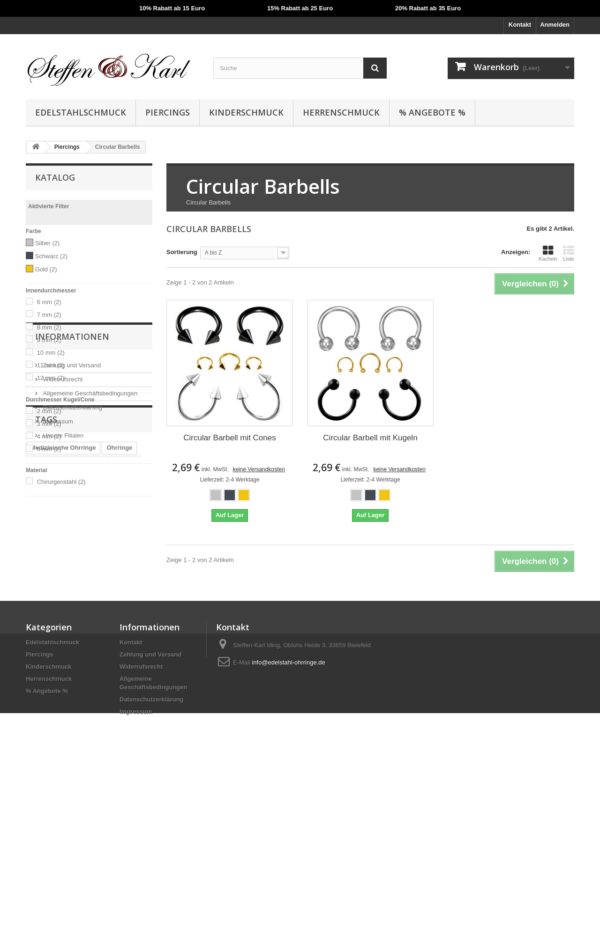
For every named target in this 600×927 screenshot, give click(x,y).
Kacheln (548, 253)
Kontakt (520, 24)
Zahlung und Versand (71, 549)
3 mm (49, 423)
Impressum (57, 605)
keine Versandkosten (258, 469)
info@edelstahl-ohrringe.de (288, 818)
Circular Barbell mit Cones (229, 437)
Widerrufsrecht (61, 563)
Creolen (124, 697)
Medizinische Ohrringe (63, 683)
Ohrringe (119, 683)
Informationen (72, 524)
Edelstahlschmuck (80, 112)
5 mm (49, 449)
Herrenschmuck (341, 112)
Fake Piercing (92, 711)
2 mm (49, 411)
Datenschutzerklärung (71, 591)
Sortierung (181, 251)
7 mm (49, 314)
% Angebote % (432, 112)
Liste (568, 253)
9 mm (49, 339)
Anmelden (555, 24)
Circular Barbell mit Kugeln (370, 437)
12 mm (51, 377)
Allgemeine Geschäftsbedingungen (89, 577)
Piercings (167, 112)
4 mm (49, 436)
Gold (46, 269)
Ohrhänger (45, 711)
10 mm (51, 352)
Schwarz (51, 256)
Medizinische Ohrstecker (66, 697)
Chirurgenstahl (61, 481)
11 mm (51, 365)
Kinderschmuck (246, 112)
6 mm (49, 302)
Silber (47, 243)
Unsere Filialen (62, 619)
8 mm (49, 327)
